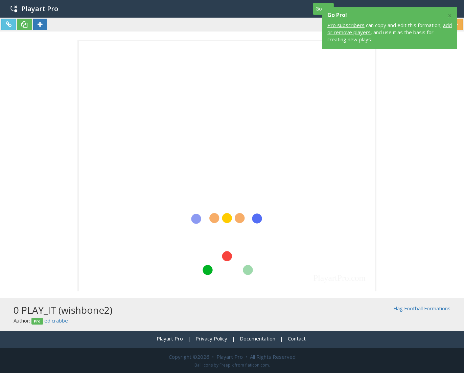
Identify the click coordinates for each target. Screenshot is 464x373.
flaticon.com (257, 365)
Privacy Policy (211, 338)
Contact (297, 338)
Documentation (257, 338)
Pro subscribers (346, 25)
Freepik (226, 365)
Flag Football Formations (421, 308)
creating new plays (349, 39)
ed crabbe (56, 320)
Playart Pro (34, 8)
